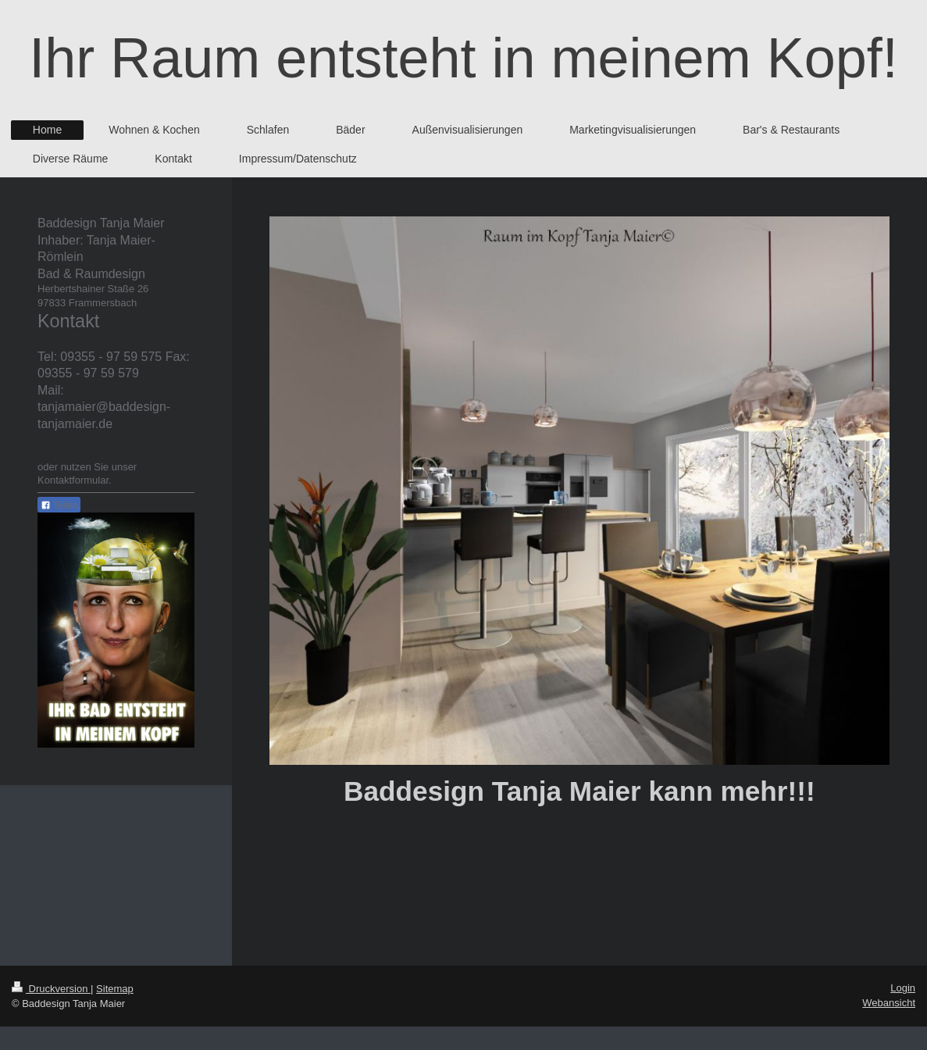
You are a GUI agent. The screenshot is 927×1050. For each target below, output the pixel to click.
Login (902, 988)
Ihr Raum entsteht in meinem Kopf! (463, 58)
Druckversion (51, 989)
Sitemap (115, 989)
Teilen (59, 505)
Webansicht (888, 1003)
